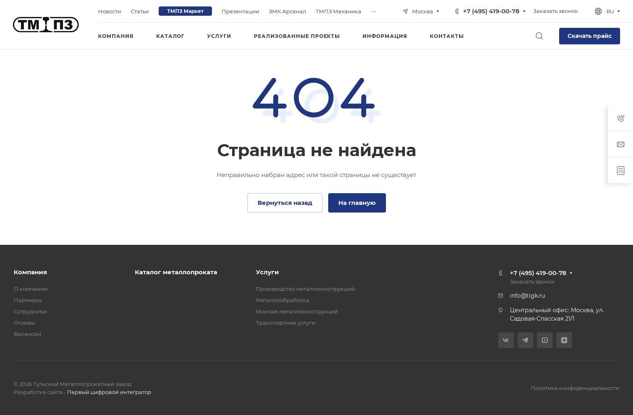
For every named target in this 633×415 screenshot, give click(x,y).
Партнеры (28, 300)
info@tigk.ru (527, 295)
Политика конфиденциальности (575, 388)
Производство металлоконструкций (305, 289)
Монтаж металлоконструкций (297, 311)
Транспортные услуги (285, 322)
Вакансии (27, 334)
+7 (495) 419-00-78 (491, 11)
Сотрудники (30, 311)
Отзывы (24, 322)
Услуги (267, 272)
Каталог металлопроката (176, 272)
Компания (30, 272)
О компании (31, 289)
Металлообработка (282, 300)
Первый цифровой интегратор (109, 392)
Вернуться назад (285, 202)
